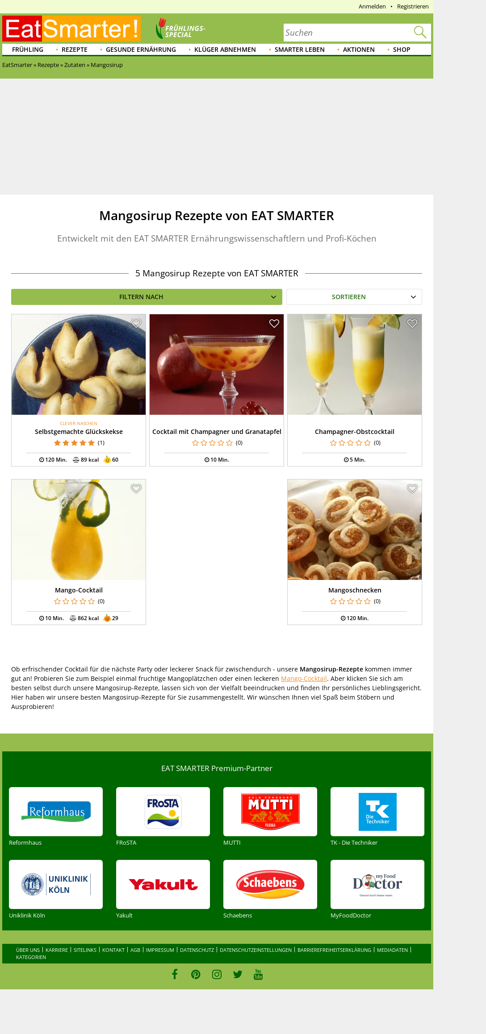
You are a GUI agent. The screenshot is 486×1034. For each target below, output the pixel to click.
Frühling (27, 49)
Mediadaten (392, 949)
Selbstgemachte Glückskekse (79, 431)
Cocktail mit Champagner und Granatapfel (216, 431)
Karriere (57, 949)
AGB (135, 949)
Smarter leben (300, 49)
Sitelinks (85, 949)
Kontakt (113, 949)
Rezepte (75, 49)
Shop (402, 49)
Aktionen (359, 49)
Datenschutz (197, 949)
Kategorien (31, 957)
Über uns (28, 949)
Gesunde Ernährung (141, 49)
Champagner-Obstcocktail (354, 431)
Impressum (160, 949)
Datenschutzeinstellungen (256, 949)
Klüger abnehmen (225, 49)
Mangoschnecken (354, 590)
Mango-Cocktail (79, 590)
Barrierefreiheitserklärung (334, 949)
